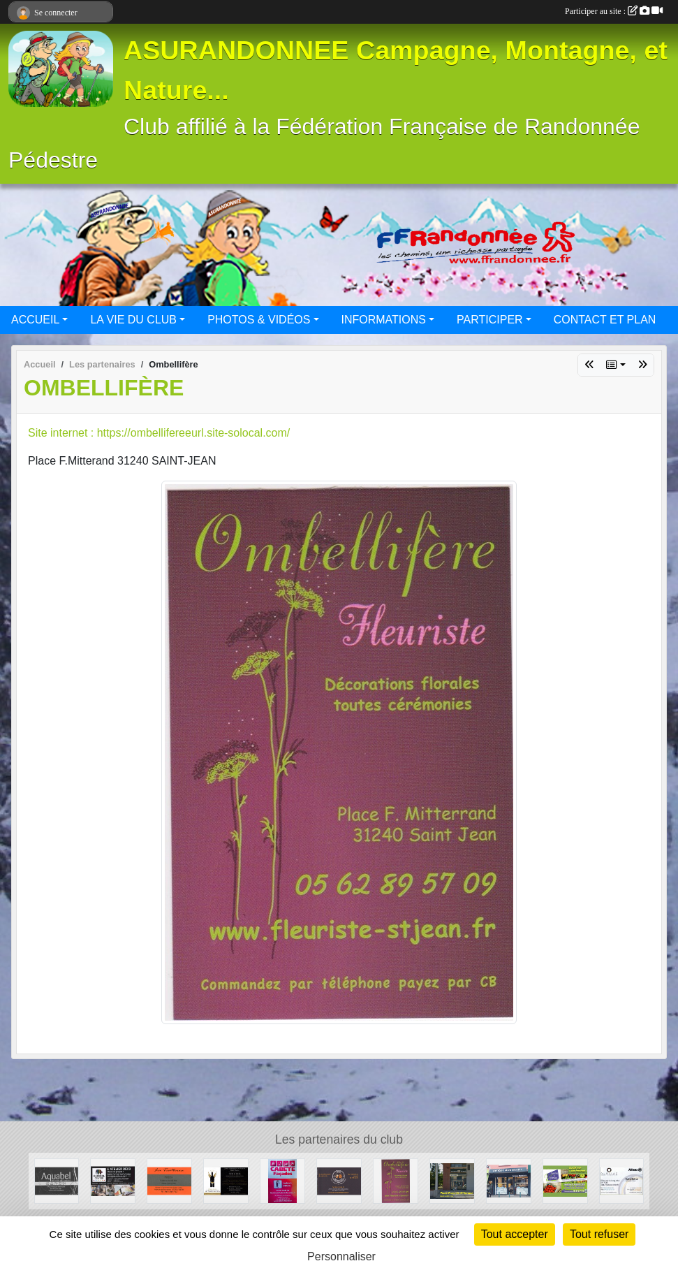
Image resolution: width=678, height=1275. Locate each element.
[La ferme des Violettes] (565, 1180)
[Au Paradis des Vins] (226, 1180)
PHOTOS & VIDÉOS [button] (258, 320)
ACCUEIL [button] (35, 320)
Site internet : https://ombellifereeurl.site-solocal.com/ (159, 433)
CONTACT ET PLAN (605, 320)
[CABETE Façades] (282, 1180)
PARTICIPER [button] (490, 320)
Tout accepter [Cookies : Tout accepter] (514, 1234)
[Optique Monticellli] (508, 1180)
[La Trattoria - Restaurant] (169, 1180)
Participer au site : (614, 11)
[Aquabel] (57, 1180)
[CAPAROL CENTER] (112, 1180)
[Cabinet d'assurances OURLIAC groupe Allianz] (621, 1180)
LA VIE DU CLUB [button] (133, 320)
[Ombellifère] (395, 1180)
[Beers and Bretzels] (339, 1180)
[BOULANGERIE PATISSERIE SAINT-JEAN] (452, 1180)
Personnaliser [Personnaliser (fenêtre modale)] (341, 1256)
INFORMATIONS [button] (383, 320)
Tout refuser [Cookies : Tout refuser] (599, 1234)
